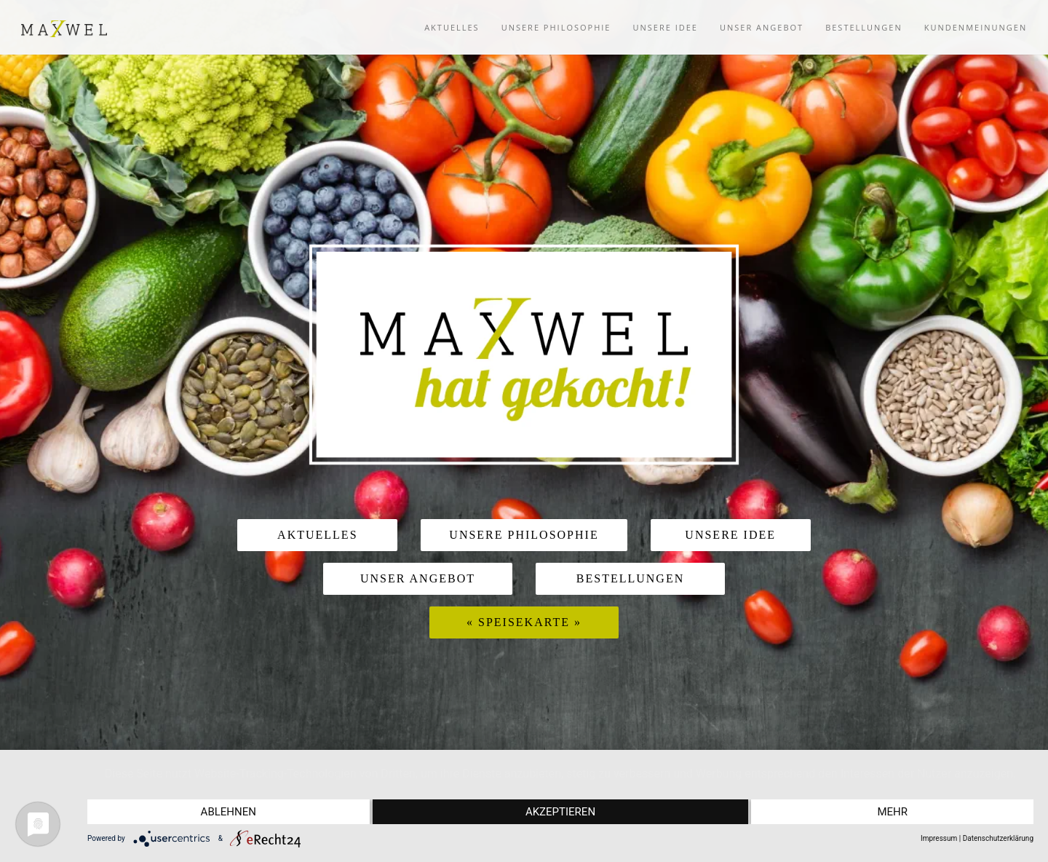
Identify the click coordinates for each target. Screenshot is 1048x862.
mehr (892, 811)
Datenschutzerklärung (998, 838)
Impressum (939, 838)
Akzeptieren (560, 811)
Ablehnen (228, 811)
